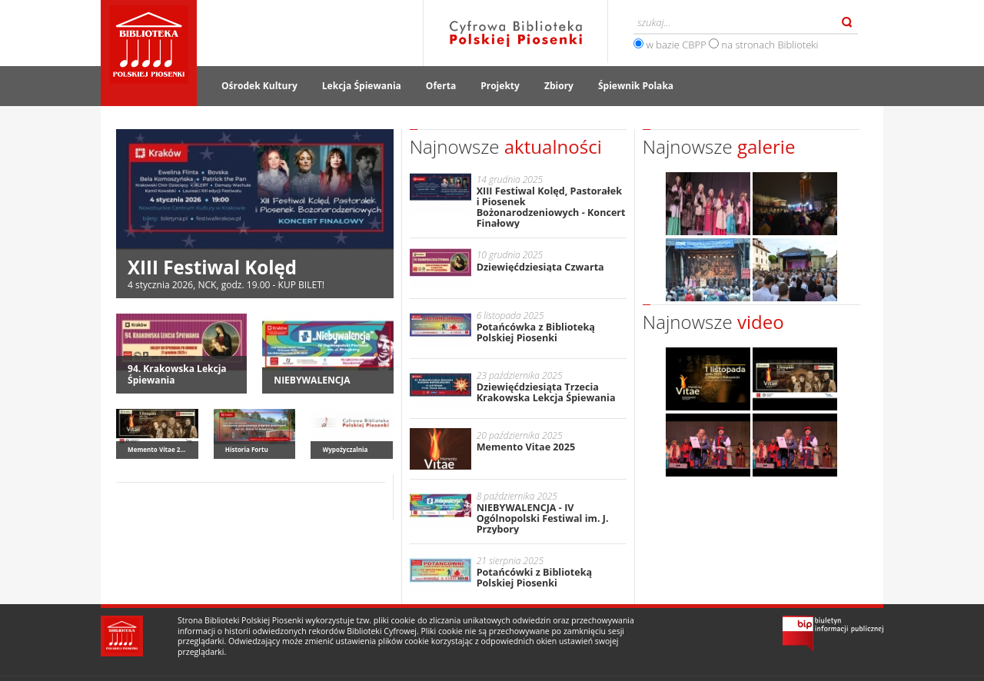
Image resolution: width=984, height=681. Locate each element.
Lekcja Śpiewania (361, 85)
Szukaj (847, 22)
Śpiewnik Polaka (635, 85)
